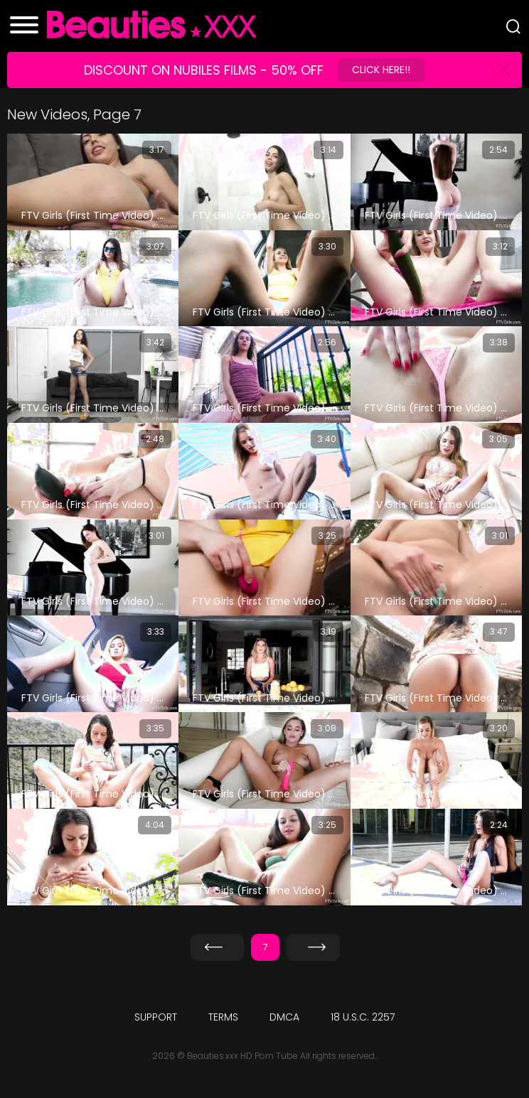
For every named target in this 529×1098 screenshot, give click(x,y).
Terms (223, 1017)
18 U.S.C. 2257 (363, 1017)
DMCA (284, 1017)
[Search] (513, 26)
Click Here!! (381, 70)
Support (155, 1017)
